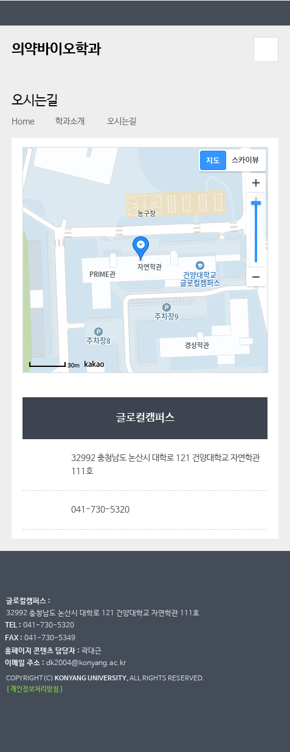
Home (23, 121)
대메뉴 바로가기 (0, 0)
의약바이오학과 (56, 49)
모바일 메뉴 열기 (265, 49)
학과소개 (64, 121)
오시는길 (115, 121)
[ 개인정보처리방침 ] (34, 689)
